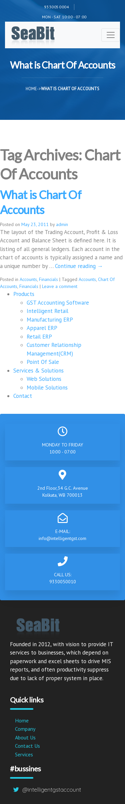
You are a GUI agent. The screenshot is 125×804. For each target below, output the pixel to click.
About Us (25, 737)
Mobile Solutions (47, 387)
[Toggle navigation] (110, 35)
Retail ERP (39, 336)
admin (62, 224)
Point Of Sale (43, 362)
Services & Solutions (38, 370)
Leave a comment (59, 286)
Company (25, 728)
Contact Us (27, 745)
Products (23, 294)
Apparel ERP (42, 328)
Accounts (28, 279)
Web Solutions (44, 379)
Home (31, 89)
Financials (48, 279)
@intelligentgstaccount (51, 789)
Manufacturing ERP (50, 319)
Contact (22, 396)
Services (24, 754)
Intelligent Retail (47, 311)
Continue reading (79, 266)
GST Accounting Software (58, 302)
